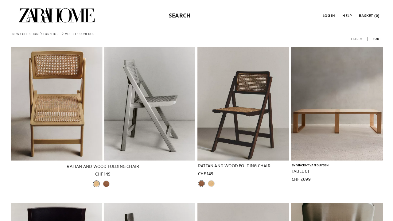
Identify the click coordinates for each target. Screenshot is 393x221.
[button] (328, 15)
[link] (56, 15)
